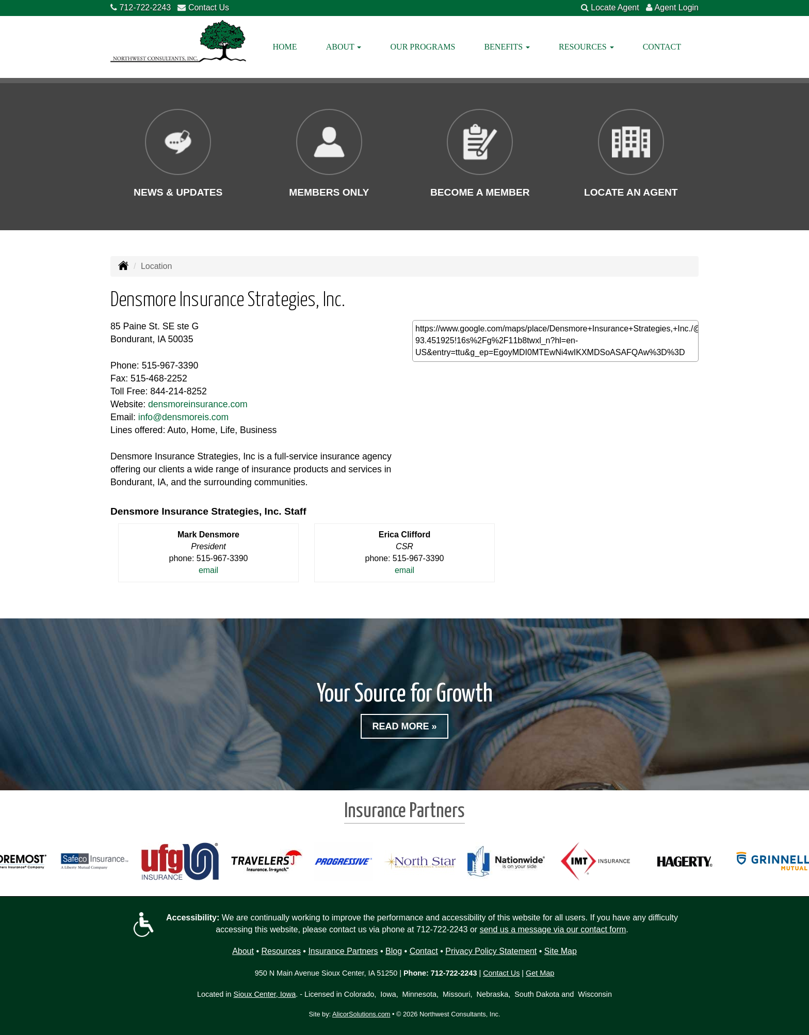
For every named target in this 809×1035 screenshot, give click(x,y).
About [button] (344, 46)
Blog (393, 951)
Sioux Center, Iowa (264, 994)
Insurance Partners (343, 951)
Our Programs (423, 46)
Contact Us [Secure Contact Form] (501, 973)
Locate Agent (615, 7)
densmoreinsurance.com (198, 404)
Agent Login (677, 7)
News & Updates (178, 192)
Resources (280, 951)
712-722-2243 (145, 7)
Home (285, 46)
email (208, 570)
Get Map (540, 973)
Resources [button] (586, 46)
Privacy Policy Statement (491, 951)
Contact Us (208, 7)
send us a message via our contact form (553, 929)
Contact (662, 46)
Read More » (404, 726)
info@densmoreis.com (183, 417)
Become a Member (480, 192)
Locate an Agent (631, 192)
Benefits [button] (507, 46)
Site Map (560, 951)
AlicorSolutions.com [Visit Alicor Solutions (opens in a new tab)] (361, 1014)
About (243, 951)
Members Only (329, 192)
